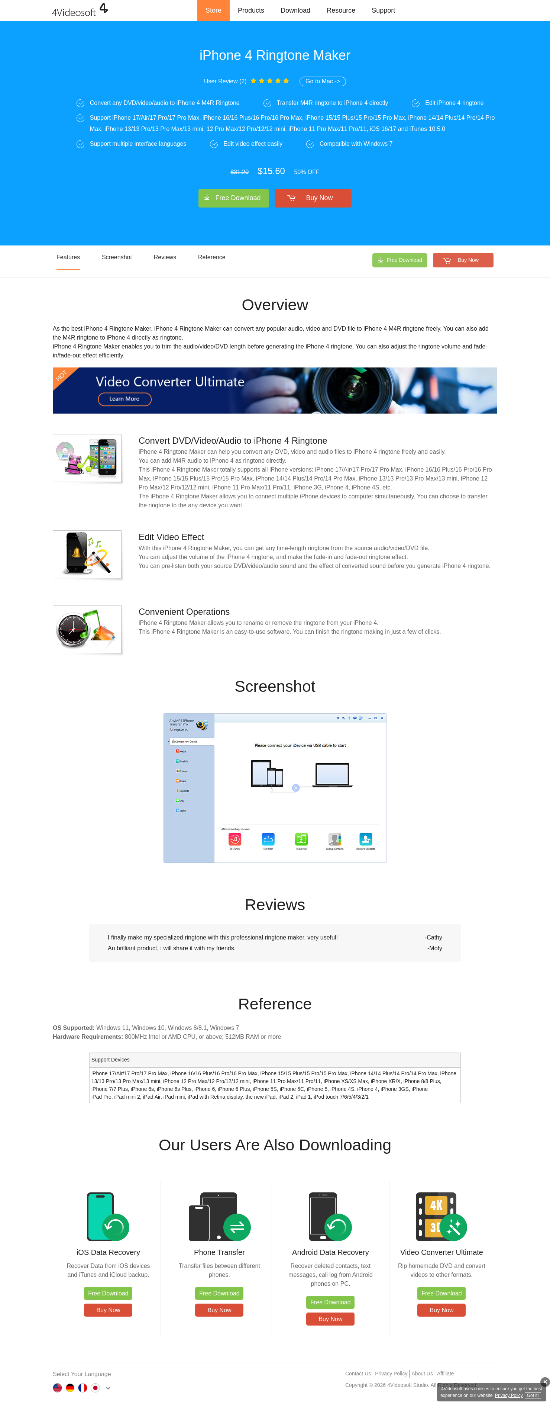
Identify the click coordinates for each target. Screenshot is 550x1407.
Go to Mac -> (322, 81)
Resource (341, 10)
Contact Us (358, 1374)
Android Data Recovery (330, 1252)
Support (383, 10)
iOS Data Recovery (108, 1252)
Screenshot (117, 257)
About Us (422, 1374)
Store (213, 10)
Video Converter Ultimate (441, 1252)
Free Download (238, 198)
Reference (212, 257)
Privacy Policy (391, 1374)
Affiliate (445, 1374)
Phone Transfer (219, 1252)
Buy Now (319, 198)
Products (251, 10)
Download (295, 10)
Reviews (165, 257)
